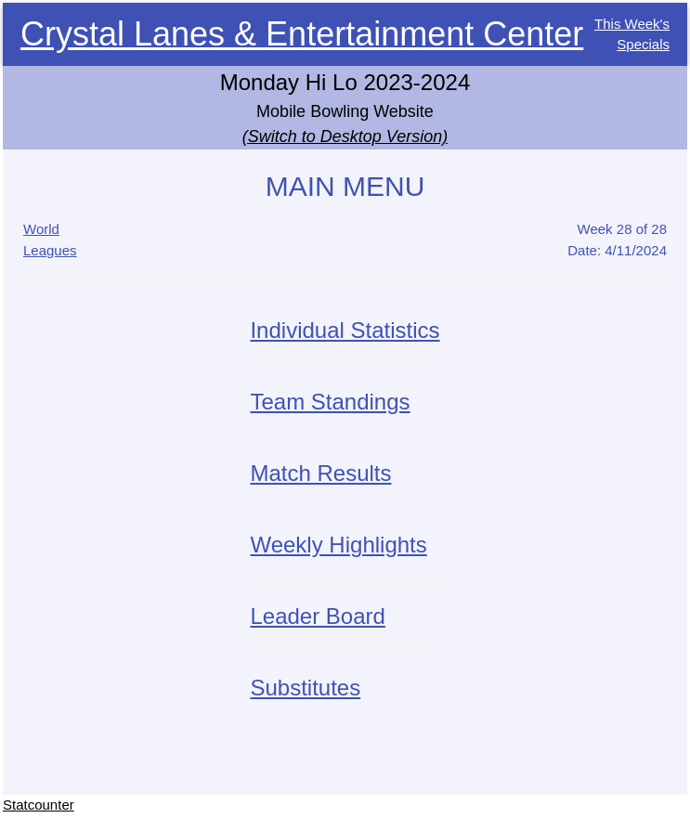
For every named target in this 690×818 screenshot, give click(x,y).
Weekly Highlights (338, 544)
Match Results (320, 473)
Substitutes (305, 687)
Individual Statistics (344, 330)
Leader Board (317, 616)
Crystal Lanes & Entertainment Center (301, 34)
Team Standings (330, 401)
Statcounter (38, 804)
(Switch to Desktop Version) (345, 136)
